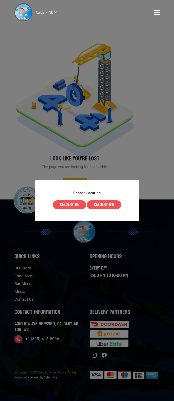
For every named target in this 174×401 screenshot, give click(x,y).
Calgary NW (104, 204)
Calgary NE (69, 204)
